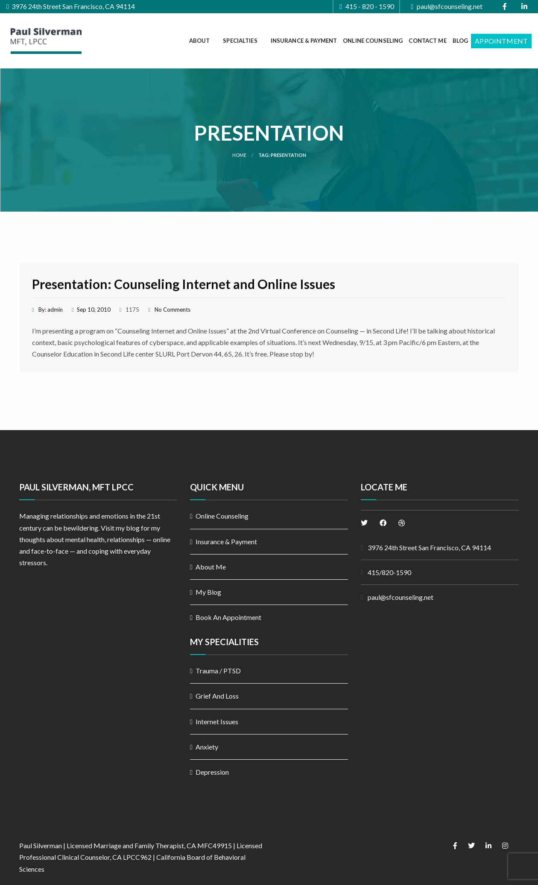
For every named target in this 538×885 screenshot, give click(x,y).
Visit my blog (120, 528)
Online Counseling (373, 40)
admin (55, 309)
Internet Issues (217, 721)
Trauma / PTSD (218, 671)
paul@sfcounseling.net (446, 6)
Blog (460, 40)
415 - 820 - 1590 (366, 6)
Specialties (240, 40)
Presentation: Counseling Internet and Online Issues (183, 284)
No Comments (172, 309)
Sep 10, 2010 (94, 309)
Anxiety (207, 747)
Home (239, 155)
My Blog (208, 592)
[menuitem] (203, 41)
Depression (212, 772)
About (199, 40)
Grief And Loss (217, 696)
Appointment (501, 41)
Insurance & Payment (304, 40)
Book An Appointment (228, 617)
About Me (211, 567)
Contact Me (427, 40)
